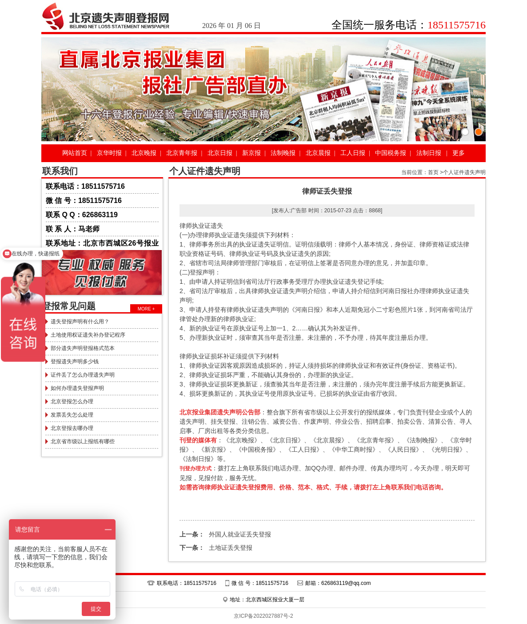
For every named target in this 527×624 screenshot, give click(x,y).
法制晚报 (283, 153)
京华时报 (109, 153)
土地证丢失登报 (216, 547)
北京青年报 (181, 153)
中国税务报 (390, 153)
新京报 (251, 153)
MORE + (146, 308)
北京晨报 (318, 153)
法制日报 (428, 153)
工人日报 (352, 153)
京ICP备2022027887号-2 (263, 616)
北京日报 (220, 153)
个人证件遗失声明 (464, 172)
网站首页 (74, 153)
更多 (458, 153)
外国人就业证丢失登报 (225, 534)
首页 (433, 172)
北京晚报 (144, 153)
